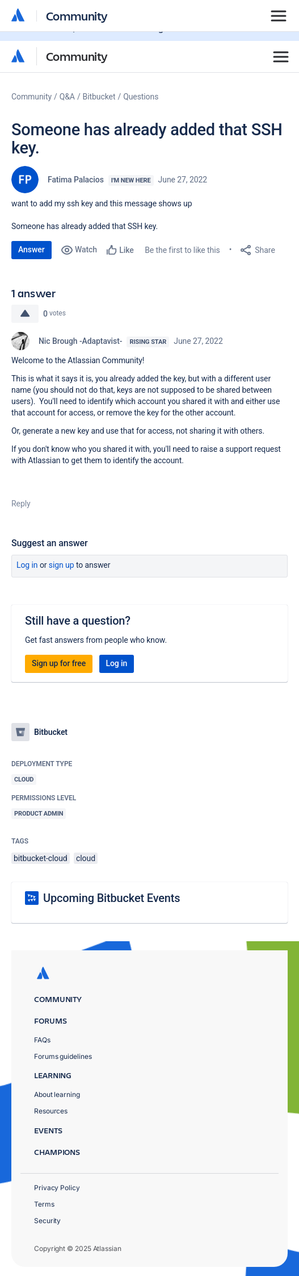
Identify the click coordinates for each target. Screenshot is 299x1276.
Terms (44, 1204)
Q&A (67, 96)
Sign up (61, 565)
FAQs (42, 1040)
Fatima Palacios (76, 179)
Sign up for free (59, 663)
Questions (140, 96)
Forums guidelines (63, 1056)
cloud (85, 858)
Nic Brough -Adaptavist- (80, 341)
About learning (57, 1094)
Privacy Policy (57, 1187)
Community (77, 56)
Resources (51, 1111)
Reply (21, 503)
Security (47, 1220)
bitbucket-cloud (41, 858)
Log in (27, 565)
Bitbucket (99, 96)
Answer (31, 249)
